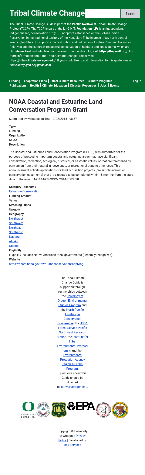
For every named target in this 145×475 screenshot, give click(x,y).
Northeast (15, 227)
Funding (14, 81)
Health (34, 85)
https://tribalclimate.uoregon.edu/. (33, 60)
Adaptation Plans (35, 81)
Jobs (103, 85)
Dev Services (72, 445)
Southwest (16, 223)
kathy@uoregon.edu (73, 387)
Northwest (16, 218)
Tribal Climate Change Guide (58, 13)
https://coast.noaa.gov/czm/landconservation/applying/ (47, 264)
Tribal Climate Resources (67, 81)
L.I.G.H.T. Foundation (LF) (80, 28)
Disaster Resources (83, 85)
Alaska (13, 241)
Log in (137, 81)
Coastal (14, 246)
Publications (18, 85)
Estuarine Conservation (24, 191)
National (14, 237)
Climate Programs (100, 81)
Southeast (16, 232)
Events (114, 85)
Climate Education (54, 85)
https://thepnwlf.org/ (113, 51)
